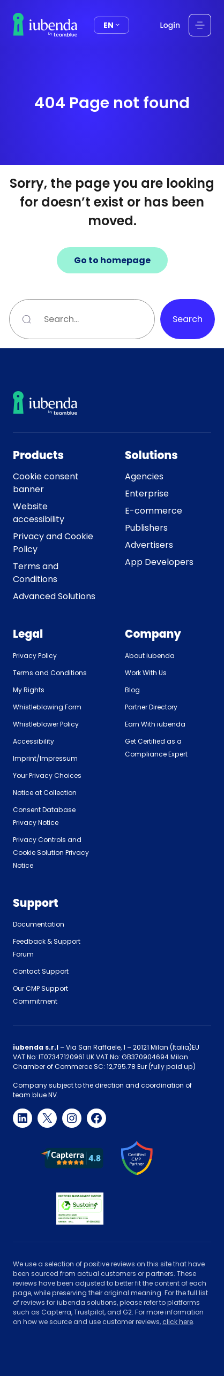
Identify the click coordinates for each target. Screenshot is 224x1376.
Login (170, 25)
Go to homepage (112, 260)
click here (177, 1321)
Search (188, 319)
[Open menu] (200, 25)
